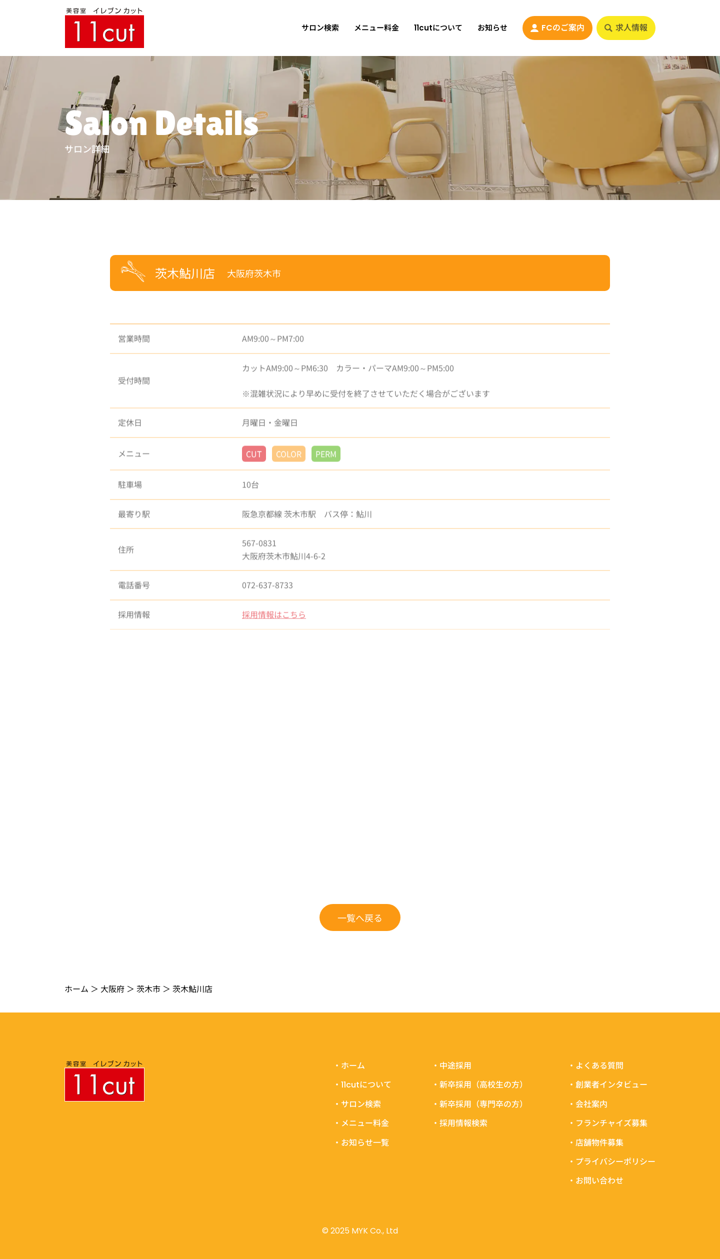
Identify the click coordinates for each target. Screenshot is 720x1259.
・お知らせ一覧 (361, 1143)
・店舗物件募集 (596, 1143)
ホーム (76, 988)
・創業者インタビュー (608, 1085)
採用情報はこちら (274, 619)
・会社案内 (588, 1104)
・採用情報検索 (460, 1123)
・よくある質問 (596, 1066)
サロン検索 (320, 28)
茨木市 (148, 988)
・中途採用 (452, 1066)
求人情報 (626, 28)
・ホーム (349, 1066)
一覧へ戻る (360, 917)
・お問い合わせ (596, 1181)
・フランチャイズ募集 (608, 1123)
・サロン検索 (357, 1104)
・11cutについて (362, 1085)
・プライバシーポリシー (612, 1162)
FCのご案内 (557, 28)
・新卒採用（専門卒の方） (480, 1104)
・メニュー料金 (361, 1123)
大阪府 (112, 988)
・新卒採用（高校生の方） (480, 1085)
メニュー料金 (376, 28)
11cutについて (438, 28)
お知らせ (493, 28)
